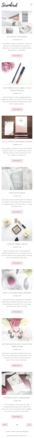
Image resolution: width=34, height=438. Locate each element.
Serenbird (14, 435)
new (4, 424)
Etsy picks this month (17, 37)
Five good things (17, 193)
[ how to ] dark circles (17, 244)
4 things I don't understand (17, 398)
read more (17, 55)
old (29, 424)
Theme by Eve (22, 435)
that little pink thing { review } (17, 293)
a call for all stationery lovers (17, 142)
